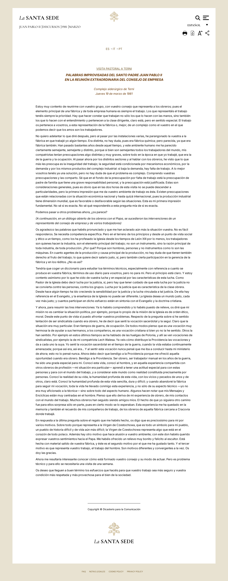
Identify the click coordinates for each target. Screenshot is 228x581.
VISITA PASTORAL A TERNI (114, 68)
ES (107, 49)
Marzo (75, 27)
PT (120, 49)
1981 (64, 27)
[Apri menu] (205, 18)
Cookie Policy (116, 571)
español (195, 26)
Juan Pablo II (30, 27)
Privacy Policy (135, 571)
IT (114, 49)
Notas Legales (97, 571)
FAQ (84, 571)
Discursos (51, 27)
